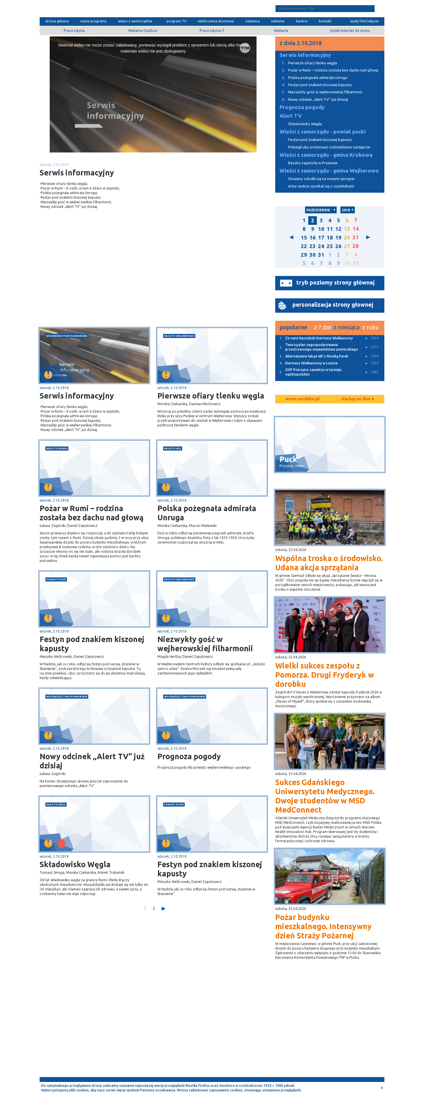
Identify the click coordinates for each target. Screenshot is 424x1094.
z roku (370, 327)
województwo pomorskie (66, 335)
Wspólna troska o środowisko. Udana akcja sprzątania (329, 563)
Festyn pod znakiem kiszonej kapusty (92, 644)
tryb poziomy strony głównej (335, 282)
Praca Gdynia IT (212, 30)
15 (304, 238)
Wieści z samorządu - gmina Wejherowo (329, 171)
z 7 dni (322, 327)
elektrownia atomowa (216, 21)
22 (304, 246)
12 (338, 229)
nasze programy (93, 21)
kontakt (325, 21)
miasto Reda (56, 804)
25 (330, 246)
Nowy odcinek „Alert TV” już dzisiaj (92, 761)
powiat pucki (56, 579)
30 (312, 255)
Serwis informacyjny (77, 395)
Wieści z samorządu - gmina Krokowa (326, 155)
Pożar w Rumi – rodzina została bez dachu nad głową (92, 513)
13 (347, 229)
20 (347, 238)
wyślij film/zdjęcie (364, 21)
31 (321, 255)
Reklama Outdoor (143, 30)
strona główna (57, 21)
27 (347, 246)
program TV (176, 21)
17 (321, 238)
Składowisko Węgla (75, 864)
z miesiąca (346, 327)
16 (312, 238)
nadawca (252, 21)
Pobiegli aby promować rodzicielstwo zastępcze (329, 147)
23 (312, 246)
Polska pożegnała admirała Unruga (206, 513)
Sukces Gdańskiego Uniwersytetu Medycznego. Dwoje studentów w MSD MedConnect (325, 796)
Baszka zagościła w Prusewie (313, 163)
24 (321, 246)
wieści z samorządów (135, 21)
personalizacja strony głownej (332, 304)
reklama (277, 21)
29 (304, 255)
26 (338, 246)
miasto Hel (172, 448)
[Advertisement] (96, 281)
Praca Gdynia (74, 30)
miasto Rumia (57, 448)
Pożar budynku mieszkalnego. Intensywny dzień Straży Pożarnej (323, 926)
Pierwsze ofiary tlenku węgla (210, 395)
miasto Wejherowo (179, 335)
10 (321, 229)
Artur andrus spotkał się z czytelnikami (321, 186)
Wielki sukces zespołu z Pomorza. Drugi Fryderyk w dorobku (324, 674)
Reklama (281, 30)
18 (330, 238)
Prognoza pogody (189, 756)
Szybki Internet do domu (350, 30)
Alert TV (291, 116)
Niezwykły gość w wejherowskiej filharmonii (205, 644)
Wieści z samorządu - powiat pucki (323, 132)
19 (338, 238)
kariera (301, 21)
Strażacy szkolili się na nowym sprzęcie (321, 179)
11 (330, 229)
